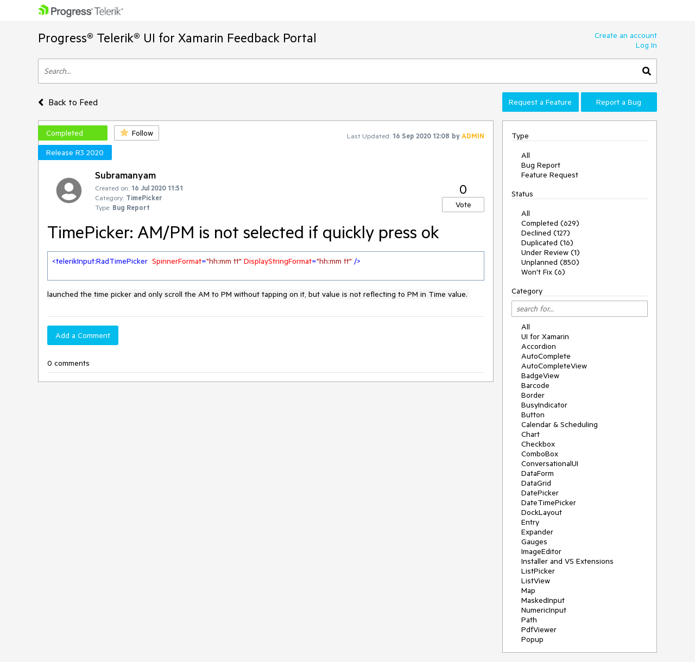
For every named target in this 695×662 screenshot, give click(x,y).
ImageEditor (541, 551)
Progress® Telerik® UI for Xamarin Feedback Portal (177, 38)
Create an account (626, 35)
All (525, 155)
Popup (532, 639)
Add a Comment (82, 335)
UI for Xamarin (545, 336)
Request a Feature (540, 102)
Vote (463, 204)
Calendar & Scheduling (559, 424)
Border (533, 395)
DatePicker (540, 493)
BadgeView (540, 375)
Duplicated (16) (547, 242)
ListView (535, 580)
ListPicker (538, 571)
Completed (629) (550, 223)
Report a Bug (618, 102)
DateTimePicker (548, 502)
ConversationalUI (549, 463)
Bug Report (540, 165)
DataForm (537, 473)
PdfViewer (539, 629)
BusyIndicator (544, 405)
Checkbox (538, 444)
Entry (530, 522)
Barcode (535, 385)
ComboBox (539, 454)
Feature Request (549, 175)
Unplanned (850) (550, 262)
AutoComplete (546, 356)
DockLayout (541, 512)
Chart (530, 434)
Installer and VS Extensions (567, 561)
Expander (537, 532)
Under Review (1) (550, 252)
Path (529, 620)
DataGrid (536, 483)
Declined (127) (545, 233)
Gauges (534, 541)
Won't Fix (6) (543, 272)
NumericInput (543, 610)
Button (533, 414)
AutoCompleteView (554, 366)
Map (528, 590)
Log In (646, 45)
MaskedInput (543, 600)
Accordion (538, 346)
